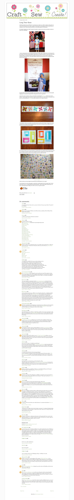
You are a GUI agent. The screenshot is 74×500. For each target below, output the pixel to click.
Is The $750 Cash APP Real (26, 319)
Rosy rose (23, 389)
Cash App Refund (44, 382)
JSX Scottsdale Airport (44, 458)
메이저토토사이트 (50, 397)
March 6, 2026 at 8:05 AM (26, 476)
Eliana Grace (24, 279)
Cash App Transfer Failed (41, 335)
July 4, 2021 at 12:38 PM (26, 269)
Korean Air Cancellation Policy (28, 466)
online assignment (26, 273)
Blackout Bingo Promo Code (26, 419)
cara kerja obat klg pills (25, 235)
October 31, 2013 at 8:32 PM (26, 207)
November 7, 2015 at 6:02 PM (27, 241)
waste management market (41, 281)
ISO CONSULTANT (25, 427)
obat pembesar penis (26, 222)
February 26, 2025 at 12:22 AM (27, 443)
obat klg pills (24, 227)
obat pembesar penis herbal (26, 236)
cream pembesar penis (25, 239)
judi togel (23, 254)
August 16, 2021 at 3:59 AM (26, 365)
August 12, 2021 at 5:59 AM (26, 324)
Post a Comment (23, 486)
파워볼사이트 (24, 438)
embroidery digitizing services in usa (30, 424)
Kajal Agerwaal (24, 310)
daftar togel (24, 256)
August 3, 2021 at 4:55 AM (26, 301)
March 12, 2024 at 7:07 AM (26, 412)
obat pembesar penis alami (26, 232)
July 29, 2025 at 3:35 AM (26, 468)
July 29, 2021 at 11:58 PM (26, 277)
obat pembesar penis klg (26, 231)
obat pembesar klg (25, 223)
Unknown (23, 220)
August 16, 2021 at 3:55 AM (26, 348)
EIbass (23, 401)
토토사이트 (23, 445)
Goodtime (23, 373)
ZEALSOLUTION (25, 243)
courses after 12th (35, 312)
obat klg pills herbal (25, 230)
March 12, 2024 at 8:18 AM (26, 420)
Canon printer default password (28, 472)
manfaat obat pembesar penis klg (27, 234)
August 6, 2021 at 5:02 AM (26, 308)
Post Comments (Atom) (39, 494)
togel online (23, 251)
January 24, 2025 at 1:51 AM (26, 436)
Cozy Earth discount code (26, 411)
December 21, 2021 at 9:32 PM (27, 387)
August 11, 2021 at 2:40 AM (26, 316)
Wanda (23, 209)
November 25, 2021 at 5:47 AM (27, 378)
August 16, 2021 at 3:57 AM (26, 357)
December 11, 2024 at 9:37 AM (27, 425)
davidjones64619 (24, 478)
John (22, 470)
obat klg (23, 226)
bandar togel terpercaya (26, 252)
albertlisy (23, 350)
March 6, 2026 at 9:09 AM (26, 484)
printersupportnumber (26, 303)
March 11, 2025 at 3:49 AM (26, 462)
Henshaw (23, 367)
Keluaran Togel (24, 255)
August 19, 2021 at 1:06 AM (26, 371)
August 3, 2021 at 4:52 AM (26, 289)
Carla (23, 203)
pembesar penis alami (25, 224)
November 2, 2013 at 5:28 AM (27, 213)
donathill (23, 380)
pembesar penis (24, 225)
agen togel (23, 253)
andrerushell (24, 318)
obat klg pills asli (24, 228)
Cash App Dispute (46, 327)
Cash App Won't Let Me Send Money (41, 362)
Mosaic (23, 215)
